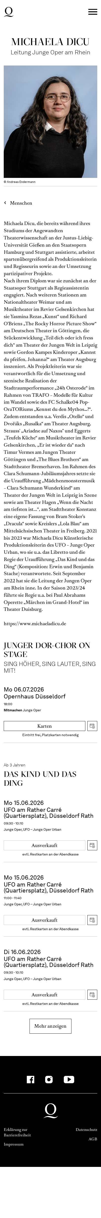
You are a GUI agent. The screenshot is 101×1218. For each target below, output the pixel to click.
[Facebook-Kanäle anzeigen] (30, 1079)
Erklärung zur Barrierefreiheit (17, 1132)
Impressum (14, 1144)
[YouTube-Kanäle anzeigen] (69, 1079)
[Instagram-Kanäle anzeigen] (49, 1079)
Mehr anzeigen (50, 1026)
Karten (44, 726)
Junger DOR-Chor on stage (47, 649)
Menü (92, 12)
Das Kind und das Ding (40, 778)
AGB (93, 1139)
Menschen (21, 203)
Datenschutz (86, 1129)
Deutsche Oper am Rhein (9, 12)
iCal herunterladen (92, 726)
